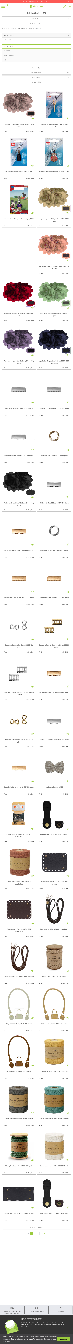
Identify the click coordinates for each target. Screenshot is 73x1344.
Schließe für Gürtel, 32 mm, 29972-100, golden (18, 787)
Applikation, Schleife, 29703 (54, 787)
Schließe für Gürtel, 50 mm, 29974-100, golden (54, 692)
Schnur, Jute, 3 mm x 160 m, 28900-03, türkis (54, 1119)
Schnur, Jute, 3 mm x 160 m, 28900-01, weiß (54, 1166)
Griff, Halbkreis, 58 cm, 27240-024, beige (54, 1024)
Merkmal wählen (36, 82)
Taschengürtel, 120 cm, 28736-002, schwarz (54, 929)
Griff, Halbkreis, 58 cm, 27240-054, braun (19, 1071)
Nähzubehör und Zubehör (25, 28)
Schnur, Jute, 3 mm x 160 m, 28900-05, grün (19, 1119)
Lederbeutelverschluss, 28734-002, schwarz (54, 834)
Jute (5, 60)
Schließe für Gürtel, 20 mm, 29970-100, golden (19, 598)
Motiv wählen (36, 77)
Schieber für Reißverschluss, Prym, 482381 (18, 172)
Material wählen (36, 73)
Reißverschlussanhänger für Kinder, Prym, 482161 (18, 219)
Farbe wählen (36, 68)
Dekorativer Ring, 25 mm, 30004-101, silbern (54, 550)
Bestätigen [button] (63, 1339)
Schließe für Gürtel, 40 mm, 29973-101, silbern (54, 740)
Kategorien (13, 28)
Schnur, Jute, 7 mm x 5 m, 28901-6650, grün (19, 1166)
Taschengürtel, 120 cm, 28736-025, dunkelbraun (19, 976)
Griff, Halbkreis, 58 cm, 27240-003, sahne (19, 1024)
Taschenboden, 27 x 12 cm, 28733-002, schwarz (19, 1213)
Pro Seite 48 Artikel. (36, 24)
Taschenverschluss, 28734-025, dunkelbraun (54, 1213)
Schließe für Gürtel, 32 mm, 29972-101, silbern (54, 408)
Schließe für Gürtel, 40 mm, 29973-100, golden (54, 598)
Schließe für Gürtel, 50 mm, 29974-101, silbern (18, 456)
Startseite (4, 28)
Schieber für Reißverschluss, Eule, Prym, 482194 (54, 172)
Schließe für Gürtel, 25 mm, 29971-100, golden (18, 550)
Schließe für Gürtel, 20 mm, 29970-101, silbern (54, 503)
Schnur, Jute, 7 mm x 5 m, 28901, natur (54, 977)
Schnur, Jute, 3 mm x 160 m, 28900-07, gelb (54, 1071)
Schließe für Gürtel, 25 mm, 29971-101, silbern (19, 408)
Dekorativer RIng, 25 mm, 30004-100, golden (54, 456)
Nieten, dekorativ (9, 55)
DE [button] (69, 1)
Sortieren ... (36, 18)
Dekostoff (7, 51)
